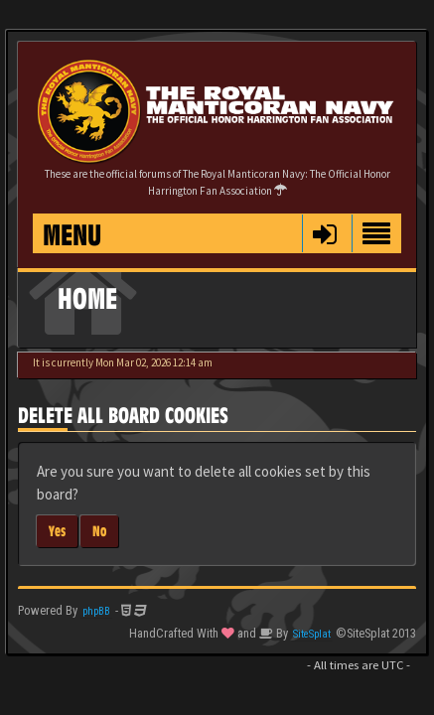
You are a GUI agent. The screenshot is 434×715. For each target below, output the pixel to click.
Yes (57, 530)
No (99, 530)
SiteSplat (312, 634)
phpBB (96, 611)
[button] (324, 233)
